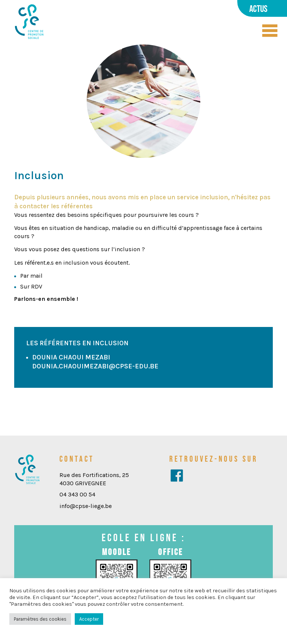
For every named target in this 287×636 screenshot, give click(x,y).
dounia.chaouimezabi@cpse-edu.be (95, 366)
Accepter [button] (89, 619)
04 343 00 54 (77, 494)
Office (170, 552)
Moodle (116, 552)
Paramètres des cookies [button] (40, 619)
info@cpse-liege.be (85, 505)
